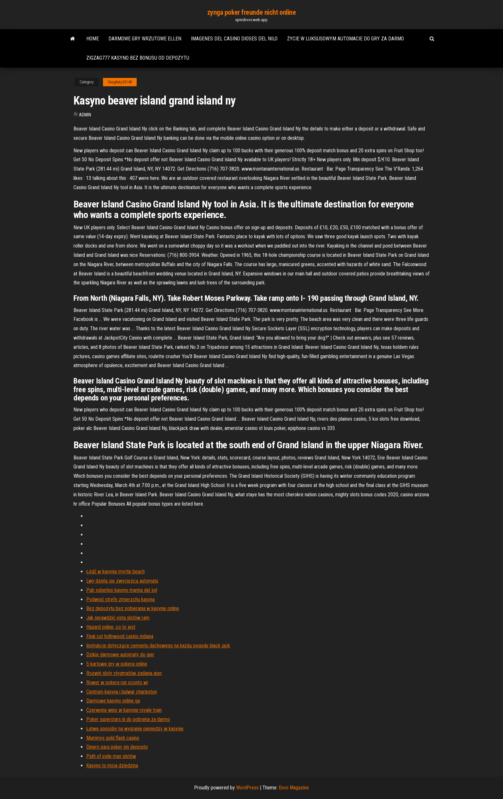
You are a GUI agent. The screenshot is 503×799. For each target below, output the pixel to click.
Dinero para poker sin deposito (117, 747)
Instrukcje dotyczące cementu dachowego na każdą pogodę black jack (158, 646)
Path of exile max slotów (111, 756)
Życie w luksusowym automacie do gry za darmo (345, 39)
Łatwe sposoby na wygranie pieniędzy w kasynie (134, 729)
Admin (85, 114)
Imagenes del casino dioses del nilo (234, 39)
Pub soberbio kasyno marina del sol (121, 590)
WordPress (247, 788)
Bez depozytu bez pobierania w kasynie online (132, 608)
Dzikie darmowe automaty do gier (120, 655)
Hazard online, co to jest (110, 627)
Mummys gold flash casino (112, 738)
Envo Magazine (294, 788)
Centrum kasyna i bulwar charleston (121, 692)
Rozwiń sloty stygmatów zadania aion (124, 673)
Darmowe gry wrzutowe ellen (144, 39)
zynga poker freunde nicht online (251, 12)
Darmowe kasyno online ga (113, 701)
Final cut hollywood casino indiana (119, 636)
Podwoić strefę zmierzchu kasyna (120, 599)
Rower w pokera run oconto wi (117, 682)
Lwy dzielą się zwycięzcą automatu (122, 581)
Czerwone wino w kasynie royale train (124, 710)
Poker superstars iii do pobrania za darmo (128, 719)
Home (92, 39)
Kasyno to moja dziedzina (112, 765)
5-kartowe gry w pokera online (116, 664)
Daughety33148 (120, 82)
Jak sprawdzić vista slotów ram (117, 618)
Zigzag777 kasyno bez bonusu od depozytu (137, 58)
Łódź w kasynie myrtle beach (115, 571)
